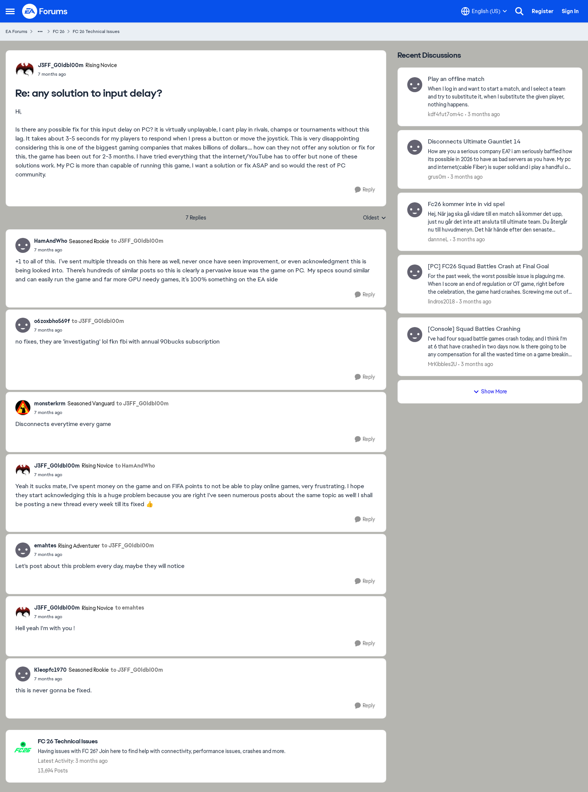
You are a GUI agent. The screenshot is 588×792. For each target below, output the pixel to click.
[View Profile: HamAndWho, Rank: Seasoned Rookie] (22, 245)
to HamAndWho (135, 465)
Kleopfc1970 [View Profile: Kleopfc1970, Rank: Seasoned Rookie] (50, 669)
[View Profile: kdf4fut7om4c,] (414, 84)
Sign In (570, 11)
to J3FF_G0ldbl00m (137, 241)
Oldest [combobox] (374, 218)
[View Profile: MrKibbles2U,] (414, 334)
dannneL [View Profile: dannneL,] (438, 239)
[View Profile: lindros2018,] (414, 271)
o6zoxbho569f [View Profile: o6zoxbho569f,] (52, 321)
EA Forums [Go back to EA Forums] (16, 31)
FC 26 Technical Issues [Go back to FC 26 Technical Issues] (96, 31)
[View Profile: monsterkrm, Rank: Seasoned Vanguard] (22, 407)
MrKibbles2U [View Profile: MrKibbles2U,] (442, 364)
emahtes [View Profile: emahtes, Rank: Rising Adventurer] (45, 545)
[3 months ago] (482, 114)
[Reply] (364, 190)
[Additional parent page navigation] (40, 31)
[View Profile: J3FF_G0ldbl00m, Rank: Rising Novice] (24, 69)
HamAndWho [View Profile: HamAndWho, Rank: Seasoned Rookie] (50, 241)
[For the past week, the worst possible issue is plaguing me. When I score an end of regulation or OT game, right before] (500, 284)
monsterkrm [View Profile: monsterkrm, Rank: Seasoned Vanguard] (50, 403)
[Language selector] (484, 11)
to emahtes (129, 607)
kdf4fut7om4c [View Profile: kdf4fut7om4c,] (446, 114)
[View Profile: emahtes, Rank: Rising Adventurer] (22, 549)
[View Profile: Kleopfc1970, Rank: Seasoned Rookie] (22, 673)
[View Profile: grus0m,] (414, 147)
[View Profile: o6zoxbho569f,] (22, 325)
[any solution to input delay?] (77, 74)
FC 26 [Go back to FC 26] (58, 31)
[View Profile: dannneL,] (414, 209)
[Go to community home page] (45, 11)
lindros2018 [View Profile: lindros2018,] (441, 301)
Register (543, 11)
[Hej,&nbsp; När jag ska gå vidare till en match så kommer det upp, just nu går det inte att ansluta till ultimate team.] (500, 221)
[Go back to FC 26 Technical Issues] (161, 742)
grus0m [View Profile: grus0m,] (437, 176)
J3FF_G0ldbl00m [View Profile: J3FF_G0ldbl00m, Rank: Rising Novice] (61, 65)
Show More (490, 391)
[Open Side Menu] (10, 11)
